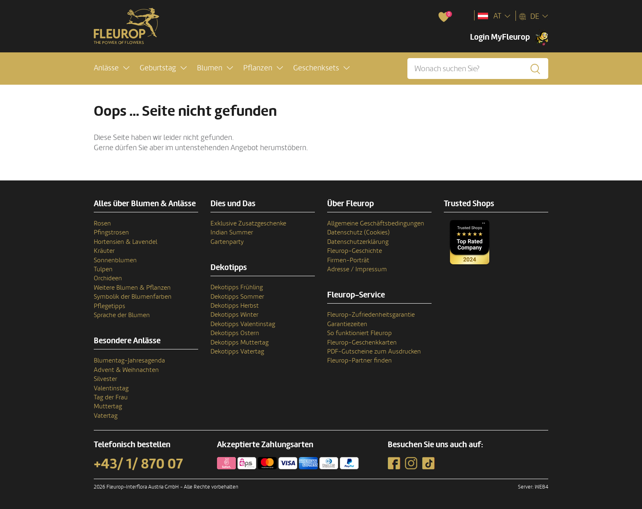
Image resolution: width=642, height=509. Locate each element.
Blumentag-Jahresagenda (129, 360)
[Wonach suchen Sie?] (477, 68)
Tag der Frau (111, 397)
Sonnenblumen (115, 260)
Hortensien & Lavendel (125, 241)
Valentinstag (111, 388)
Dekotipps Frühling (236, 287)
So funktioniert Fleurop (359, 333)
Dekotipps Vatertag (237, 351)
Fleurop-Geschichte (354, 250)
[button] (111, 68)
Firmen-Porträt (348, 260)
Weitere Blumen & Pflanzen (132, 287)
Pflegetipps (109, 306)
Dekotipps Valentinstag (242, 324)
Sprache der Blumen (122, 315)
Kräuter (104, 250)
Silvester (105, 379)
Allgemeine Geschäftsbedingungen (375, 223)
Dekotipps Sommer (237, 296)
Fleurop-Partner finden (359, 360)
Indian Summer (231, 232)
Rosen (102, 223)
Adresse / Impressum (357, 269)
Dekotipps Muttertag (239, 342)
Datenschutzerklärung (358, 241)
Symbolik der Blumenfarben (133, 296)
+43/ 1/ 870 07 (138, 464)
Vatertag (106, 415)
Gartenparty (227, 241)
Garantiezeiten (347, 324)
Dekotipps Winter (234, 314)
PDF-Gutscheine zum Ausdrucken (374, 351)
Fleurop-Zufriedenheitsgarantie (371, 314)
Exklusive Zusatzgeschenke (248, 223)
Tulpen (103, 269)
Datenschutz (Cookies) (358, 232)
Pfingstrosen (111, 232)
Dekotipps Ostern (234, 333)
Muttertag (108, 406)
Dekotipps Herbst (234, 305)
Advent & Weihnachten (126, 370)
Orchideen (108, 278)
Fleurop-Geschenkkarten (362, 342)
